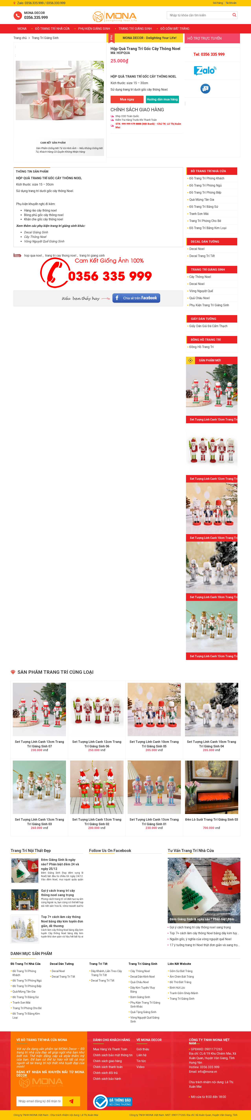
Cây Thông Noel (200, 277)
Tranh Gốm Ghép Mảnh (184, 993)
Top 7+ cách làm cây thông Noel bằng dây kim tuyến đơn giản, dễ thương (62, 921)
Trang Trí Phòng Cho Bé (205, 221)
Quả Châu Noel (199, 298)
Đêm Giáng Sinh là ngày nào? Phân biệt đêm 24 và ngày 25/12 (60, 864)
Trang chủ (20, 38)
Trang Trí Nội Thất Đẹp (31, 850)
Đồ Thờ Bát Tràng (180, 982)
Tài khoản (231, 2)
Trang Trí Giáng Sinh (135, 29)
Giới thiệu (142, 1049)
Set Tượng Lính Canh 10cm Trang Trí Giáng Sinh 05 (154, 744)
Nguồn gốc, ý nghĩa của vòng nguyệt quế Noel (200, 939)
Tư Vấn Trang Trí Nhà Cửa (191, 850)
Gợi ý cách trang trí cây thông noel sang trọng (200, 927)
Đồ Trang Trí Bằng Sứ (203, 207)
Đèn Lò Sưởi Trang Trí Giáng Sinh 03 (211, 819)
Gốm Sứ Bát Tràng (181, 971)
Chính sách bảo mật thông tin (113, 1055)
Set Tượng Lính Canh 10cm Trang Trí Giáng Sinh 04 (211, 744)
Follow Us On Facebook (110, 850)
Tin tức (141, 1061)
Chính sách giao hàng (107, 1061)
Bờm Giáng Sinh (140, 997)
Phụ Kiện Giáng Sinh (94, 29)
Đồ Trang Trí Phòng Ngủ (205, 185)
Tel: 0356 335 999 (208, 54)
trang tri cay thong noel (60, 255)
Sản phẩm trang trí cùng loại (55, 672)
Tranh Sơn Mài (199, 214)
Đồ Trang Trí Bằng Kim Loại (207, 228)
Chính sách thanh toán (108, 1067)
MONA (22, 29)
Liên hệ (141, 1055)
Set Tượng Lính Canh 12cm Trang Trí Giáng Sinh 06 (96, 744)
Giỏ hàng (218, 2)
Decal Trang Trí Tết (202, 256)
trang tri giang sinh (92, 255)
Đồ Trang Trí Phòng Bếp (205, 192)
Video (140, 1067)
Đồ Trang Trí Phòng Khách (206, 178)
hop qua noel (33, 255)
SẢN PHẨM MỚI (210, 360)
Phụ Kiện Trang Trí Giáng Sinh (209, 305)
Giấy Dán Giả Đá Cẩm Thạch (208, 326)
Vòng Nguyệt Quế (201, 291)
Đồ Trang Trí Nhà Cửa (52, 29)
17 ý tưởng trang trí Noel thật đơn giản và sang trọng (205, 945)
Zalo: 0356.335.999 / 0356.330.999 (41, 3)
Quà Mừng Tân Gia (201, 199)
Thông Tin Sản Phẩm (32, 171)
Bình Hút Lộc (177, 987)
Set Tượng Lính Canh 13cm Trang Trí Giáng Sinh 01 (154, 822)
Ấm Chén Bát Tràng (182, 976)
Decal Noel (196, 249)
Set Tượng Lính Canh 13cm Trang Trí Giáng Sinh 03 (39, 822)
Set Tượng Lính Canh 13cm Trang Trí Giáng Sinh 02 (96, 822)
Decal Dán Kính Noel (142, 976)
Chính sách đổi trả (105, 1073)
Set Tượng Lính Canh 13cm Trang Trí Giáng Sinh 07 (39, 744)
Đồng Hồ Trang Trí (201, 347)
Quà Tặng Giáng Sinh (143, 1012)
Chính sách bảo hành (107, 1079)
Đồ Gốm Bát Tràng (174, 29)
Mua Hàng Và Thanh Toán (110, 1049)
